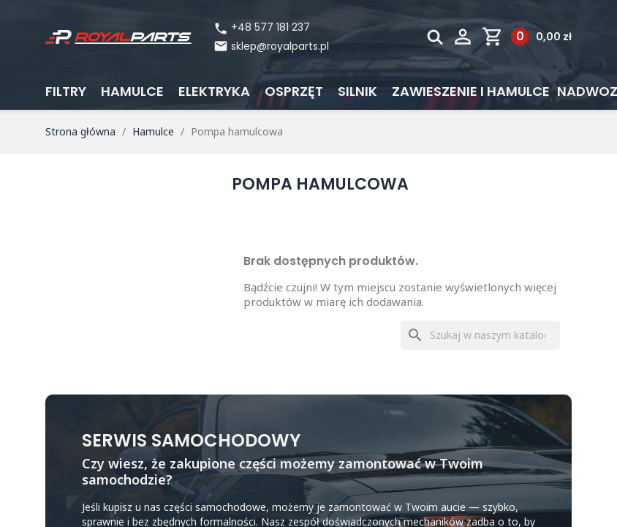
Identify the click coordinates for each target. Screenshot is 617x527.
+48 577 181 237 (261, 27)
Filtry (65, 91)
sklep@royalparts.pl (280, 46)
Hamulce (132, 91)
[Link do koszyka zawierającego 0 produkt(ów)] (527, 37)
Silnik (357, 91)
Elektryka (214, 91)
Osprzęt (294, 91)
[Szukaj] (480, 335)
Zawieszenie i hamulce (471, 91)
